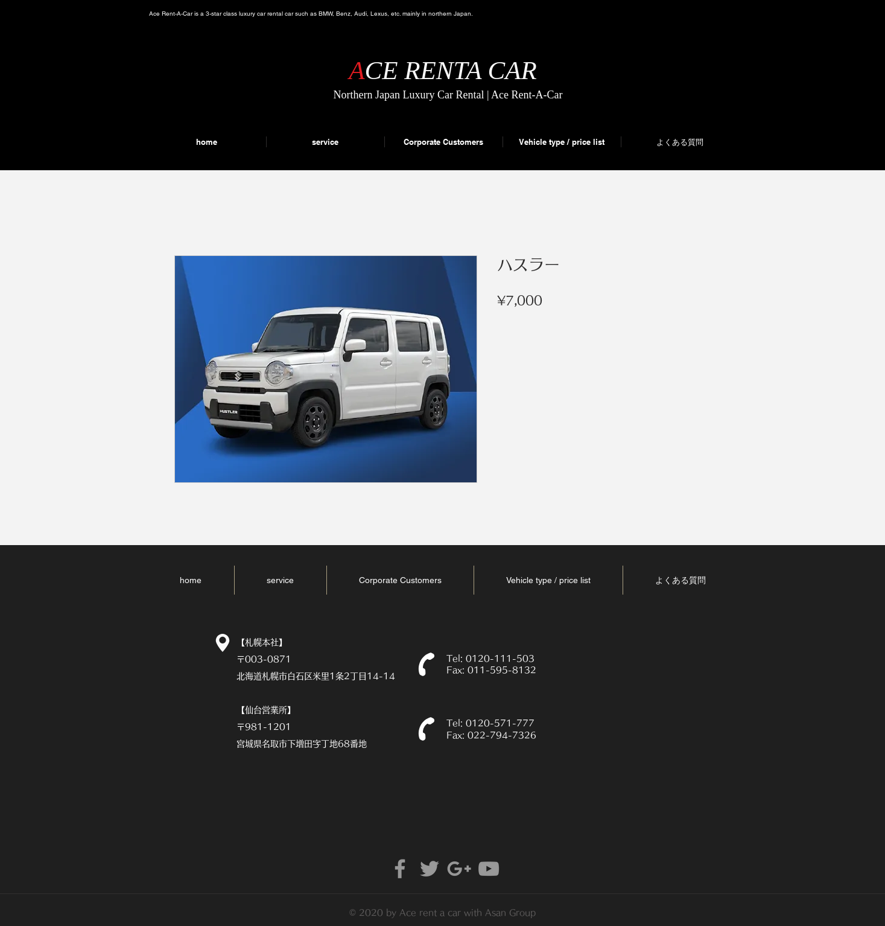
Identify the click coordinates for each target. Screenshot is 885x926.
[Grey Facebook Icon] (400, 868)
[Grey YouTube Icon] (488, 868)
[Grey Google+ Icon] (459, 868)
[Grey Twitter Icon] (429, 868)
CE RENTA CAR (451, 70)
